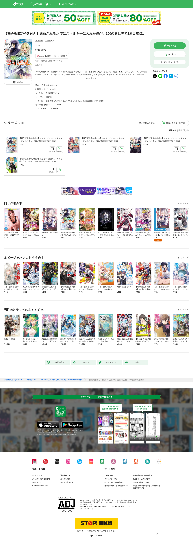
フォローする (52, 40)
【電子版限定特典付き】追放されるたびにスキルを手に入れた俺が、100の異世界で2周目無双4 (40, 160)
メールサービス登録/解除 (41, 479)
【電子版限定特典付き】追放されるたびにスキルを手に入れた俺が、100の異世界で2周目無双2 (102, 139)
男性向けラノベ (52, 93)
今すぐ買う (171, 46)
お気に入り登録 (148, 123)
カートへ (171, 54)
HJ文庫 (49, 97)
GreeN (48, 40)
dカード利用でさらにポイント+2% (47, 61)
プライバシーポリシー (113, 479)
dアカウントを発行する (87, 531)
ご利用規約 (109, 475)
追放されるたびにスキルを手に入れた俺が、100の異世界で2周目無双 (75, 101)
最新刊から (183, 130)
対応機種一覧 (65, 475)
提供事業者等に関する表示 (142, 475)
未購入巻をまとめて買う (176, 123)
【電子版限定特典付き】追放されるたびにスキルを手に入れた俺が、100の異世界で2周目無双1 (40, 139)
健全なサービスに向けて (141, 479)
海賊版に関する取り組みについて (117, 486)
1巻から (173, 130)
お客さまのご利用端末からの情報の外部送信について (146, 487)
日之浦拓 (39, 40)
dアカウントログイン (40, 486)
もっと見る (182, 203)
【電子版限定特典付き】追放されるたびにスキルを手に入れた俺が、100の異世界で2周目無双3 (164, 139)
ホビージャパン (50, 89)
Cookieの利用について (141, 482)
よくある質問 (65, 479)
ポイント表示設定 (66, 482)
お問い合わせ (37, 482)
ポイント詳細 (59, 56)
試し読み (20, 82)
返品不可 (38, 65)
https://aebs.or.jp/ (87, 509)
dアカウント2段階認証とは (114, 482)
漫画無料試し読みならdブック (13, 380)
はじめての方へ (37, 475)
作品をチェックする (171, 62)
